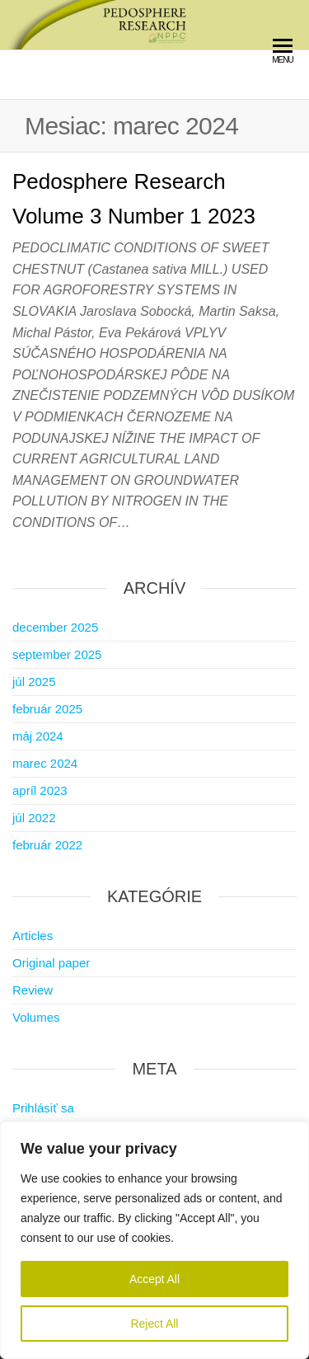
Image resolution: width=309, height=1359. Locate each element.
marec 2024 (44, 763)
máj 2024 (37, 736)
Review (32, 990)
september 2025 (56, 654)
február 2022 (47, 845)
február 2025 (47, 709)
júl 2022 (34, 818)
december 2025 (55, 627)
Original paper (51, 963)
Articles (32, 936)
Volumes (36, 1017)
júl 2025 (34, 682)
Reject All (154, 1323)
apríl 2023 (40, 790)
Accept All (154, 1279)
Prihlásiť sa (43, 1108)
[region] (154, 1240)
